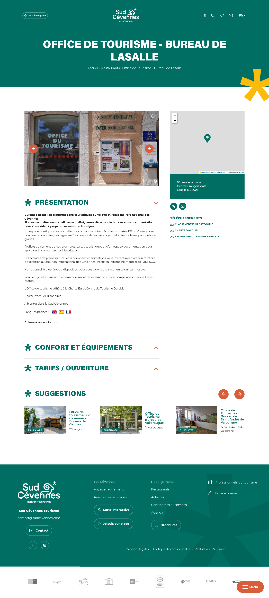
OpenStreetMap (218, 172)
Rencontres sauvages (110, 497)
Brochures (166, 525)
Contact (38, 530)
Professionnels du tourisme (232, 483)
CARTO (240, 172)
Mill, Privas (218, 549)
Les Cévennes (104, 482)
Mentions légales (137, 549)
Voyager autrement (109, 489)
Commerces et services (169, 505)
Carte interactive (114, 510)
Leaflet (204, 172)
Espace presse (222, 493)
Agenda (157, 512)
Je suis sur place (35, 15)
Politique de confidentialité (171, 549)
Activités (157, 497)
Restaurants (160, 489)
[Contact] (231, 15)
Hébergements (162, 482)
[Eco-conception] (205, 16)
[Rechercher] (213, 15)
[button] (207, 138)
